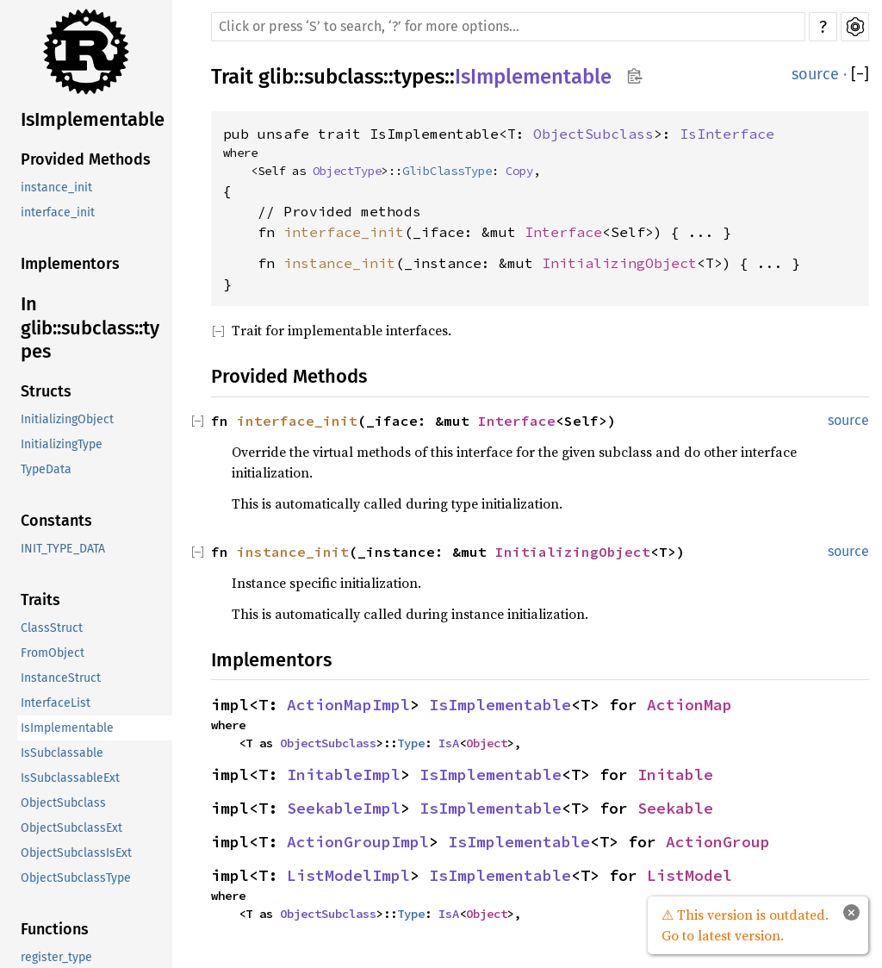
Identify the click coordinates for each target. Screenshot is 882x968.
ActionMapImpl (348, 705)
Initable (675, 774)
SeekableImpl (344, 808)
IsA (448, 743)
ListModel (689, 875)
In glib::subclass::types (90, 327)
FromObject (52, 653)
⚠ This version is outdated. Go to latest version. (745, 925)
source (815, 74)
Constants (56, 520)
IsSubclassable (62, 753)
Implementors (70, 263)
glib (276, 77)
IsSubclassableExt (70, 778)
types (419, 77)
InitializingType (61, 444)
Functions (55, 929)
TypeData (46, 469)
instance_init (56, 187)
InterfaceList (55, 703)
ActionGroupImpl (358, 842)
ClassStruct (52, 628)
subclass (343, 77)
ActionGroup (718, 842)
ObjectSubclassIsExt (76, 853)
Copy (519, 170)
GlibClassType (447, 170)
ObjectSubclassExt (71, 828)
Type (411, 743)
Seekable (675, 808)
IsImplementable (93, 119)
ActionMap (689, 705)
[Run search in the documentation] (508, 26)
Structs (46, 391)
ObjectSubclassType (76, 878)
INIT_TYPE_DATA (63, 548)
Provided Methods (86, 159)
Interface (563, 231)
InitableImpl (344, 774)
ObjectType (347, 170)
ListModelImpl (348, 875)
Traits (40, 599)
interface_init (58, 212)
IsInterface (727, 133)
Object (486, 743)
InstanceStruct (61, 678)
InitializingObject (67, 419)
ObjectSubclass (63, 803)
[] (860, 75)
